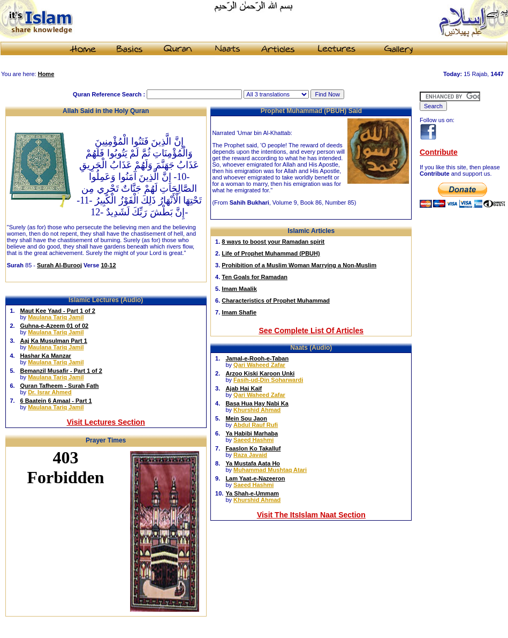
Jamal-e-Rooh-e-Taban (257, 358)
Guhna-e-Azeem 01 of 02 (54, 325)
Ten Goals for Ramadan (254, 277)
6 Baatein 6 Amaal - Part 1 (56, 400)
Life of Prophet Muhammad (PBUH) (271, 253)
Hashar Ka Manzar (45, 355)
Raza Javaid (250, 455)
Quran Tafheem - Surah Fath (59, 385)
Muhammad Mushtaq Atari (270, 470)
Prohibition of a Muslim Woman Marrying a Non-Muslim (299, 265)
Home (46, 74)
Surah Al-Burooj (59, 265)
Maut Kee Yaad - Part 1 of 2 (57, 310)
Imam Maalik (239, 289)
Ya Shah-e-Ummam (252, 493)
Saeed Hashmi (253, 440)
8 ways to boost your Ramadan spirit (273, 241)
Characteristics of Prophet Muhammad (276, 300)
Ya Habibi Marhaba (251, 433)
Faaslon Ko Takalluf (252, 448)
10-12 (108, 265)
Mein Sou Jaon (246, 418)
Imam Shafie (239, 312)
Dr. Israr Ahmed (50, 392)
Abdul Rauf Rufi (255, 425)
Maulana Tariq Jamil (56, 317)
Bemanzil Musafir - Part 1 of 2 (61, 370)
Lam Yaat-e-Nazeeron (255, 478)
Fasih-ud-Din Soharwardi (268, 380)
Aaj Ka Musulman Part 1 (53, 340)
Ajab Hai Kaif (243, 388)
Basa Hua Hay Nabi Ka (256, 403)
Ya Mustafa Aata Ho (252, 463)
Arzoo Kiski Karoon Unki (259, 373)
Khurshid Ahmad (256, 410)
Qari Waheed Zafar (259, 365)
